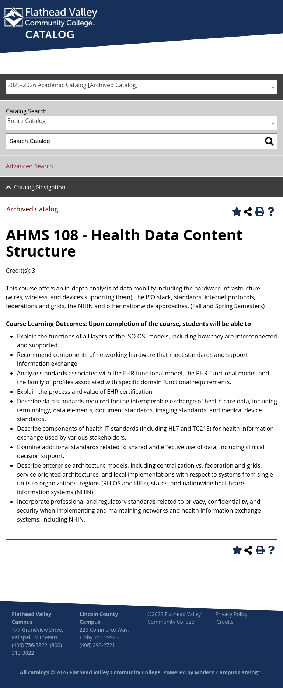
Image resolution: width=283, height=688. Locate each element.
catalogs (38, 672)
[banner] (50, 23)
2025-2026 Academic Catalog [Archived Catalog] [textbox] (72, 85)
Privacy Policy (231, 614)
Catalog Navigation (40, 187)
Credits (225, 621)
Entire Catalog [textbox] (26, 121)
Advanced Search (29, 166)
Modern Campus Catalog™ (228, 672)
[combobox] (141, 87)
